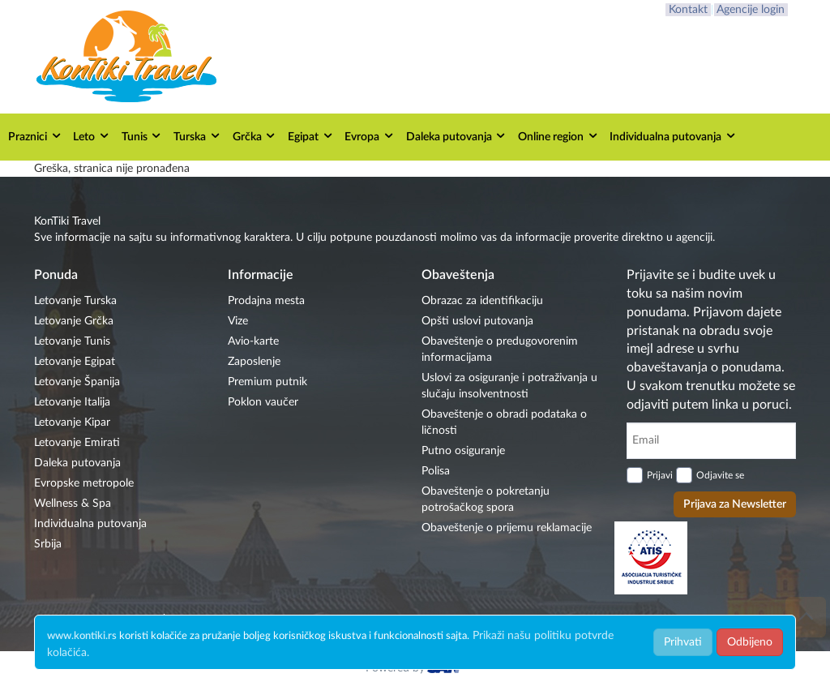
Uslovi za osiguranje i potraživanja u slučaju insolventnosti (509, 386)
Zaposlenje (254, 361)
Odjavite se (720, 475)
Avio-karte (253, 341)
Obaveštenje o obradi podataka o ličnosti (504, 422)
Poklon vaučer (263, 402)
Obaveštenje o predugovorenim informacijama (499, 349)
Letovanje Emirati (77, 442)
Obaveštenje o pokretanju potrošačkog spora (485, 499)
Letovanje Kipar (72, 422)
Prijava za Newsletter (734, 504)
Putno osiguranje (463, 451)
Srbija (48, 544)
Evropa (369, 136)
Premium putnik (267, 382)
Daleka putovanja (456, 136)
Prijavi (660, 475)
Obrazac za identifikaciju (482, 301)
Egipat (311, 136)
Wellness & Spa (72, 503)
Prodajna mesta (266, 301)
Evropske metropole (84, 483)
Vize (238, 321)
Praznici (35, 136)
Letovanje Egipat (74, 361)
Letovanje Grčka (73, 321)
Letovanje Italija (72, 402)
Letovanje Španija (77, 382)
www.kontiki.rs (82, 636)
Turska (197, 136)
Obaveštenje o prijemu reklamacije (506, 528)
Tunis (142, 136)
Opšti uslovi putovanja (477, 321)
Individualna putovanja (673, 136)
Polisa (435, 471)
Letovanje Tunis (72, 341)
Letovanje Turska (75, 301)
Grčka (255, 136)
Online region (558, 136)
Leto (91, 136)
